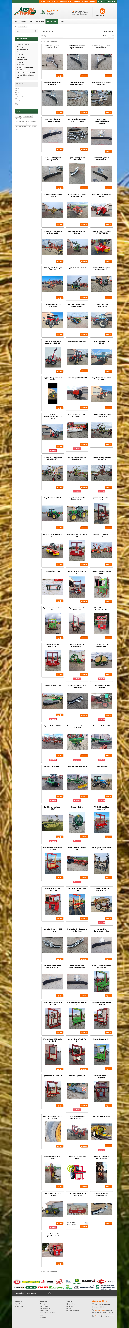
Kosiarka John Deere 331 (52, 685)
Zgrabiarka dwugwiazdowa (22, 119)
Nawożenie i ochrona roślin (25, 67)
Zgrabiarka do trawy (21, 126)
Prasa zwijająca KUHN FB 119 (77, 378)
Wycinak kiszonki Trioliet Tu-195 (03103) (52, 1040)
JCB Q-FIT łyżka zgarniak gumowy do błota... (52, 159)
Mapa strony (43, 1317)
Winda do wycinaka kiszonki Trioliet (53, 1157)
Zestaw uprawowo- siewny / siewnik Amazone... (77, 305)
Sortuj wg (43, 36)
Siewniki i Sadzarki (22, 70)
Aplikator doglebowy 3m (77, 1076)
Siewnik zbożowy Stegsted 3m (77, 849)
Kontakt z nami (102, 1)
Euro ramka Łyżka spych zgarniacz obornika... (53, 120)
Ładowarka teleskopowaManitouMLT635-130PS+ (52, 416)
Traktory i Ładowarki (23, 44)
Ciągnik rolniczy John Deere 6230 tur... (77, 232)
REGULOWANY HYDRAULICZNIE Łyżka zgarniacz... (101, 121)
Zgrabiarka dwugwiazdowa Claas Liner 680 (77, 458)
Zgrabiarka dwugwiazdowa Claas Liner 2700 (53, 458)
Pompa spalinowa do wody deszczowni (101, 686)
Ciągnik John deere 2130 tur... (77, 268)
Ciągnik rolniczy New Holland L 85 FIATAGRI (101, 379)
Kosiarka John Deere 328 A (53, 767)
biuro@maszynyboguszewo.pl (79, 14)
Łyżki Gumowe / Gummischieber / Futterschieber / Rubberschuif (26, 74)
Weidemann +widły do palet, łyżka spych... (53, 83)
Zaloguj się (111, 1)
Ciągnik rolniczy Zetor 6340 (77, 341)
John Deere (19, 96)
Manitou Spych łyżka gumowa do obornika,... (77, 930)
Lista (113, 36)
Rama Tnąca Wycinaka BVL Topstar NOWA (77, 1194)
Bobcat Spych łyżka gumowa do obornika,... (101, 83)
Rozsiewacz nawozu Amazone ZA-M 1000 (77, 727)
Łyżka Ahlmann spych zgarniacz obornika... (77, 83)
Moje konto (69, 1301)
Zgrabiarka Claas (27, 116)
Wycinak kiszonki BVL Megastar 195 (101, 808)
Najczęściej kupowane (45, 1308)
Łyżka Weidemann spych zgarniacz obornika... (77, 47)
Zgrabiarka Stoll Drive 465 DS (77, 767)
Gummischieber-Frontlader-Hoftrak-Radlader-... (53, 967)
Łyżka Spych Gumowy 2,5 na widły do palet (77, 686)
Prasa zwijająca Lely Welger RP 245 (101, 195)
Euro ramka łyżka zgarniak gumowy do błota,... (77, 120)
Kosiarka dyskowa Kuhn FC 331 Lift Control (77, 415)
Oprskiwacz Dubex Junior (101, 1116)
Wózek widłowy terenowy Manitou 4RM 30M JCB (77, 1117)
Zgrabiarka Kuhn (20, 121)
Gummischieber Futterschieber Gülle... (101, 930)
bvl (16, 129)
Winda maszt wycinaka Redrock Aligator (101, 1157)
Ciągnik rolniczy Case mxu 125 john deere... (52, 305)
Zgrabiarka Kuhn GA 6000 (52, 726)
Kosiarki (19, 52)
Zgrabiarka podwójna (31, 121)
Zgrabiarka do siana (21, 124)
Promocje (42, 1304)
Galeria (62, 22)
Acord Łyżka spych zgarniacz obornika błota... (101, 47)
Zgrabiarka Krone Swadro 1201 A (52, 808)
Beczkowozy (20, 65)
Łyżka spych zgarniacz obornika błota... (52, 47)
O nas (15, 22)
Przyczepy (20, 47)
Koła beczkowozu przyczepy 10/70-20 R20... (52, 1117)
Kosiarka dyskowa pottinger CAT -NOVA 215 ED (101, 232)
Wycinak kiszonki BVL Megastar (101, 1077)
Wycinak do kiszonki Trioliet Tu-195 (77, 889)
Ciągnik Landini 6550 (101, 767)
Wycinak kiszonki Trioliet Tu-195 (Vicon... (52, 849)
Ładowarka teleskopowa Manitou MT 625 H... (101, 269)
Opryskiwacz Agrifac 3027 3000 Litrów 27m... (101, 889)
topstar (34, 126)
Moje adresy (69, 1308)
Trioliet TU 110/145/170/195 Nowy (77, 1157)
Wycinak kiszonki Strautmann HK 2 (53, 609)
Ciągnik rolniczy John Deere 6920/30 (53, 379)
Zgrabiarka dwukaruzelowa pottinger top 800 (53, 232)
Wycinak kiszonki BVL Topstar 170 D (53, 645)
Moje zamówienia (70, 1304)
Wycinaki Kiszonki (22, 60)
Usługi (31, 22)
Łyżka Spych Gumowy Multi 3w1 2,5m (53, 930)
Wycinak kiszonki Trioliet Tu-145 (77, 1040)
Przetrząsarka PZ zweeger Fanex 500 (53, 269)
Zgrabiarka (18, 116)
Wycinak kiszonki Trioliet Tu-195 (77, 572)
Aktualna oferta (51, 22)
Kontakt (23, 22)
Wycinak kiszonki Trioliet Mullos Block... (77, 609)
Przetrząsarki (21, 57)
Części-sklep (40, 22)
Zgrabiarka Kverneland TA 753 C (101, 535)
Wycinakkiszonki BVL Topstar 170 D (77, 535)
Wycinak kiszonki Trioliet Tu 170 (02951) (101, 1003)
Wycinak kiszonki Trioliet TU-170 (52, 1077)
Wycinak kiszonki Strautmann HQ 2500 (101, 572)
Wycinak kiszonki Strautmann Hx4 (77, 1003)
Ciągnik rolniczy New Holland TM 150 (101, 305)
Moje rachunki (69, 1306)
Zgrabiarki (20, 54)
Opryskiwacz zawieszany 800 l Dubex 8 (52, 195)
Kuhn (17, 105)
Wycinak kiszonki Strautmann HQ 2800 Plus (101, 967)
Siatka (109, 36)
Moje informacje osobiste (72, 1311)
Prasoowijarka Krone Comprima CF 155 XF (101, 645)
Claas (29, 126)
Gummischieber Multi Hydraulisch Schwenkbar (77, 967)
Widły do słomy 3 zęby (52, 571)
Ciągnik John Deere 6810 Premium (53, 1194)
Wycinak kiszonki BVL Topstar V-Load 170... (53, 1235)
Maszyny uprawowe (22, 49)
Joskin (17, 100)
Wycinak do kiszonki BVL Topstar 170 (53, 889)
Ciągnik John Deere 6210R (52, 498)
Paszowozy (20, 62)
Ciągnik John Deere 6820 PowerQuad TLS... (77, 499)
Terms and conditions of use (47, 1313)
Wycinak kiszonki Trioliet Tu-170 (101, 499)
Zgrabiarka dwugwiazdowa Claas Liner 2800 (101, 415)
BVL (17, 92)
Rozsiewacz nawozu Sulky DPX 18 (101, 342)
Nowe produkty (44, 1306)
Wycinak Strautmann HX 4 (101, 1039)
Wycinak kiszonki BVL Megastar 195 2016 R (101, 609)
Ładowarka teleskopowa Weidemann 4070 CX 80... (53, 342)
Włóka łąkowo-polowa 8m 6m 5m (101, 849)
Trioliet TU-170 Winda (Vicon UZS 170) (52, 1003)
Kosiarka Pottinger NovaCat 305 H (52, 535)
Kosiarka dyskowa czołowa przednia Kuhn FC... (77, 195)
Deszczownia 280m (77, 807)
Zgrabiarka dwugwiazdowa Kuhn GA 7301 (101, 458)
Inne (18, 78)
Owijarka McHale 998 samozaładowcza (77, 645)
